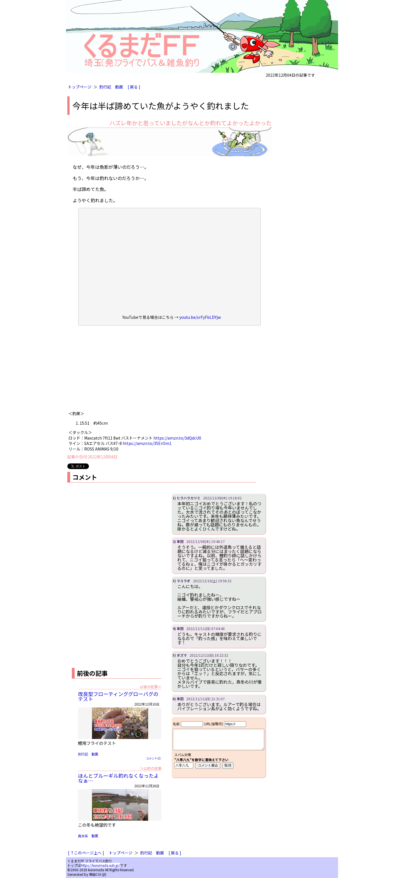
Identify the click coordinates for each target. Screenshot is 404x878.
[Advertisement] (169, 370)
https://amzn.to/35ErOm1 (147, 443)
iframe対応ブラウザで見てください (218, 747)
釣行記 (105, 87)
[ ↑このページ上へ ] (86, 853)
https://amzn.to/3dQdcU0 (177, 438)
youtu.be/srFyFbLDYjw (200, 317)
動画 (119, 87)
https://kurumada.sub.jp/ (100, 865)
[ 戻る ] (134, 87)
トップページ (79, 87)
